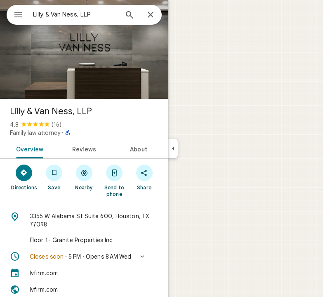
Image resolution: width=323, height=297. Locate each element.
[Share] (144, 177)
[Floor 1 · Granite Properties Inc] (84, 240)
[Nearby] (84, 177)
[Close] (150, 15)
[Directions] (24, 177)
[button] (84, 256)
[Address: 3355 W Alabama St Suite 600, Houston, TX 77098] (84, 220)
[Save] (54, 177)
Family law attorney (35, 133)
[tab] (28, 148)
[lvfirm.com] (84, 273)
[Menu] (18, 15)
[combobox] (75, 14)
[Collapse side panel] (173, 148)
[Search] (129, 15)
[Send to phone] (114, 180)
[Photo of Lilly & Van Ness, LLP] (84, 49)
